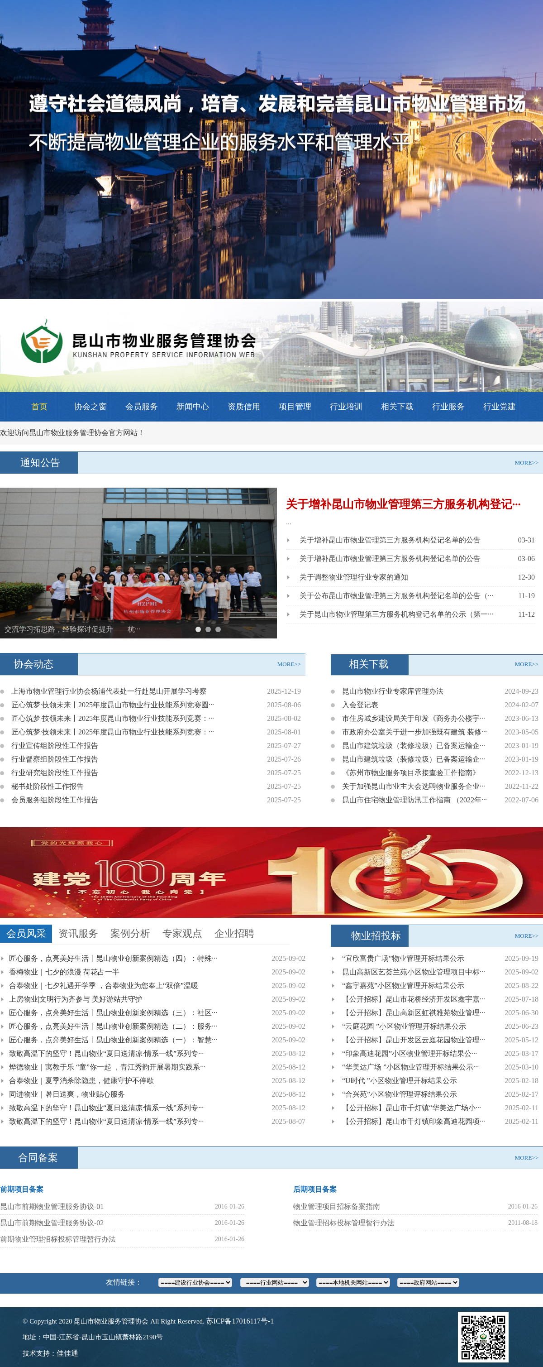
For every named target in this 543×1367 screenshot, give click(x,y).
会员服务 (141, 406)
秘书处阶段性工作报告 (47, 786)
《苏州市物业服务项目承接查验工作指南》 (411, 773)
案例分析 (130, 933)
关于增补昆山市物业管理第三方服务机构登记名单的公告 (390, 540)
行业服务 (448, 406)
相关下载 (397, 406)
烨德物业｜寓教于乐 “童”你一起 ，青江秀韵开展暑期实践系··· (107, 1067)
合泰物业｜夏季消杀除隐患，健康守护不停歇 (81, 1080)
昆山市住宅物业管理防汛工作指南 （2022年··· (414, 800)
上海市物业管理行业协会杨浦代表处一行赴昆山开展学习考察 (109, 691)
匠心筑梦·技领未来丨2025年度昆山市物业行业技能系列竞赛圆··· (112, 705)
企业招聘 (234, 933)
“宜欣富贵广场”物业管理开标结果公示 (403, 958)
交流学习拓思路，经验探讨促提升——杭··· (72, 629)
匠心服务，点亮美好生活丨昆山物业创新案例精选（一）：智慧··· (113, 1040)
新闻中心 (192, 406)
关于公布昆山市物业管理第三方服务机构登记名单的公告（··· (396, 596)
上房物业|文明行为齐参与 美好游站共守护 (76, 999)
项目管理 (295, 406)
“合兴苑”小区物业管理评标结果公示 (399, 1094)
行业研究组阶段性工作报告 (54, 773)
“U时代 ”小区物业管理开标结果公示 (399, 1080)
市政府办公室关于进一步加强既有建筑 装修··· (414, 732)
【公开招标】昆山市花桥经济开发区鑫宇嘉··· (413, 999)
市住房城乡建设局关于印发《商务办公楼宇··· (413, 718)
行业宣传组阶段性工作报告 (54, 745)
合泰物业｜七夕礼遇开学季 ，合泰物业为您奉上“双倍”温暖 (103, 985)
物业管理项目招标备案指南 (336, 1206)
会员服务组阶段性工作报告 (54, 800)
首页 (39, 406)
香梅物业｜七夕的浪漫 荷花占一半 (64, 972)
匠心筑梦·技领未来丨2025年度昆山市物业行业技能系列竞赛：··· (112, 718)
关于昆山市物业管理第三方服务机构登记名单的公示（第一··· (396, 614)
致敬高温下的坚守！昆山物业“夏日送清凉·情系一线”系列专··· (106, 1053)
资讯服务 (78, 933)
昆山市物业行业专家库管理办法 (392, 691)
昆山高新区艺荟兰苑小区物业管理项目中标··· (413, 972)
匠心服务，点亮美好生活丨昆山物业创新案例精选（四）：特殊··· (113, 958)
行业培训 (346, 406)
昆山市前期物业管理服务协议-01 (52, 1206)
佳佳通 (67, 1353)
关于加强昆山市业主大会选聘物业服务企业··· (413, 786)
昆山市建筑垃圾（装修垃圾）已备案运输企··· (413, 745)
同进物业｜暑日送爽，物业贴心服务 (67, 1094)
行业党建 (499, 406)
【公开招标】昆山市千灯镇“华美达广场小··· (411, 1108)
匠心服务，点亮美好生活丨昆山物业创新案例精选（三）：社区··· (113, 1013)
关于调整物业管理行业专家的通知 (354, 577)
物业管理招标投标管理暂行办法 (344, 1223)
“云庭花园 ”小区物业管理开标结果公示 (404, 1026)
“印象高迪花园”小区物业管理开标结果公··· (409, 1053)
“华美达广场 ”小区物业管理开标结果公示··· (410, 1067)
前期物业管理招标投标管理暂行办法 (58, 1239)
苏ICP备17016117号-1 (240, 1321)
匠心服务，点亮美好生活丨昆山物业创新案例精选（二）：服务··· (113, 1026)
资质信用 (244, 406)
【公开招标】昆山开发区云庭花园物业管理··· (413, 1040)
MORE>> (526, 462)
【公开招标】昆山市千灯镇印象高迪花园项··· (413, 1121)
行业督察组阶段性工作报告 (54, 759)
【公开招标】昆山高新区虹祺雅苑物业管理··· (413, 1013)
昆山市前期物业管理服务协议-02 (52, 1223)
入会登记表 (360, 705)
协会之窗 (90, 406)
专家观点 (182, 933)
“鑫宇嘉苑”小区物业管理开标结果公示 (403, 985)
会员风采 (26, 933)
